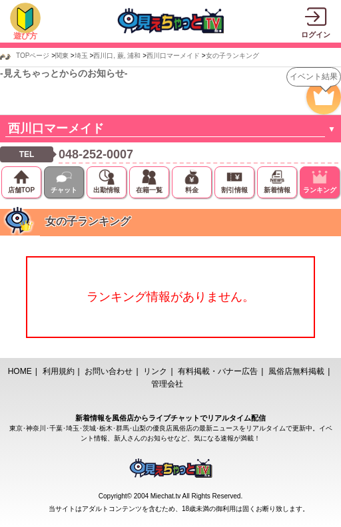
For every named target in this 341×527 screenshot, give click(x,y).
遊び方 (25, 36)
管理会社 (167, 384)
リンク (155, 371)
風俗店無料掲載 (296, 371)
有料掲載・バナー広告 (218, 371)
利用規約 (59, 371)
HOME (20, 371)
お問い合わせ (109, 371)
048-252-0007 (96, 154)
